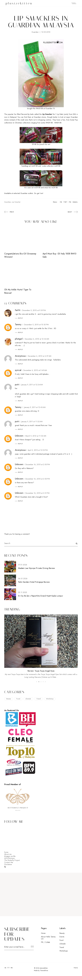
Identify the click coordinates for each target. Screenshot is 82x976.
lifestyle (28, 699)
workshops (63, 951)
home (6, 852)
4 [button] (43, 682)
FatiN (17, 310)
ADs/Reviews (9, 858)
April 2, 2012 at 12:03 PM (38, 450)
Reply (20, 318)
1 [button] (37, 682)
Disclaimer (8, 864)
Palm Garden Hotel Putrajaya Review (34, 582)
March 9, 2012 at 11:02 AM (35, 436)
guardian (35, 32)
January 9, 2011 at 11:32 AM (31, 421)
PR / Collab (45, 942)
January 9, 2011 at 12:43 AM (34, 407)
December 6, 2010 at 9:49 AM (35, 370)
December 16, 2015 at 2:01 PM (37, 493)
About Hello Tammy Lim (48, 937)
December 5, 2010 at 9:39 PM (34, 310)
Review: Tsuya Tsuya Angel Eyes (41, 671)
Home (43, 933)
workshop (49, 699)
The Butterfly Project (12, 860)
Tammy (18, 324)
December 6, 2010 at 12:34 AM (37, 339)
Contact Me (8, 862)
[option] (41, 647)
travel (38, 699)
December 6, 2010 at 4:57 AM (39, 356)
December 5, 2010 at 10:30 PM (36, 324)
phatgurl (19, 338)
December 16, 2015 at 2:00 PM (37, 464)
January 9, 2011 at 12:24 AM (32, 384)
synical (18, 370)
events (61, 936)
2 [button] (39, 682)
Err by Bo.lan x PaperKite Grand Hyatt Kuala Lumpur (40, 595)
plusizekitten (19, 3)
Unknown (19, 435)
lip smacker (16, 202)
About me (8, 854)
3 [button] (41, 682)
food (18, 699)
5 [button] (45, 682)
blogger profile (10, 856)
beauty (8, 699)
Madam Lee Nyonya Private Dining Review (36, 568)
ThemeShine (44, 970)
